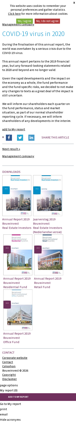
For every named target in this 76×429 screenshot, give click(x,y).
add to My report (13, 129)
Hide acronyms (10, 419)
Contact (7, 362)
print (3, 409)
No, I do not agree (47, 21)
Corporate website (14, 357)
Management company (18, 24)
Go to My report (10, 404)
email (4, 414)
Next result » (11, 149)
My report (8, 390)
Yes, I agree (24, 21)
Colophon (9, 366)
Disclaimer (9, 379)
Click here (14, 13)
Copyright (9, 374)
